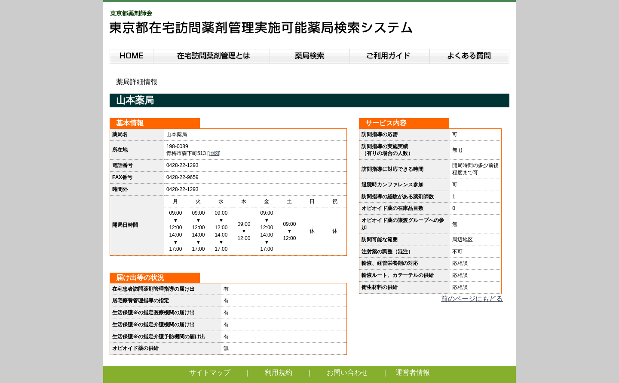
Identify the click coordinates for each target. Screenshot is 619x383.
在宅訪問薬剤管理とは (211, 54)
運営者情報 (412, 372)
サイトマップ (209, 372)
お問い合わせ (347, 372)
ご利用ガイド (390, 54)
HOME (131, 54)
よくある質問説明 (470, 54)
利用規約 (278, 372)
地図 (214, 153)
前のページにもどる (472, 298)
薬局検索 (310, 54)
